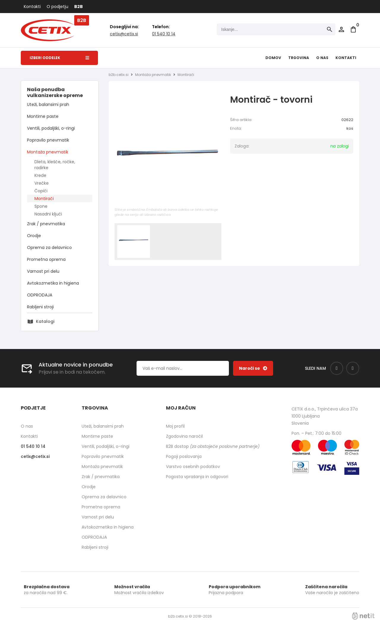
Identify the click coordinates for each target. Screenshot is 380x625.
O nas (322, 57)
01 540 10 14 (163, 34)
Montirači (44, 199)
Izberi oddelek (59, 57)
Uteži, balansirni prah (48, 104)
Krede (40, 175)
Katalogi (45, 321)
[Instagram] (352, 368)
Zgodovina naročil (184, 436)
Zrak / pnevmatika (46, 224)
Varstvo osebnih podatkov (193, 466)
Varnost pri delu (43, 271)
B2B (78, 6)
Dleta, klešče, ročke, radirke (54, 165)
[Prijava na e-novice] (253, 368)
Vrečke (41, 183)
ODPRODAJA (39, 295)
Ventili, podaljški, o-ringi (51, 128)
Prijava (341, 29)
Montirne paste (42, 116)
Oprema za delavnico (49, 247)
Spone (41, 206)
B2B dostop (212, 446)
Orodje (34, 236)
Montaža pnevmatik (47, 152)
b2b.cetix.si (119, 74)
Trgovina (298, 57)
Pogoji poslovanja (184, 456)
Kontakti (32, 6)
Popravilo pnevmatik (48, 140)
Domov (273, 57)
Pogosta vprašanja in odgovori (197, 477)
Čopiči (41, 191)
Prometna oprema (46, 259)
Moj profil (175, 426)
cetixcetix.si (124, 34)
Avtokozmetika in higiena (53, 283)
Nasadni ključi (48, 214)
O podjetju (57, 6)
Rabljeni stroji (40, 307)
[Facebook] (336, 368)
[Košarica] (353, 29)
